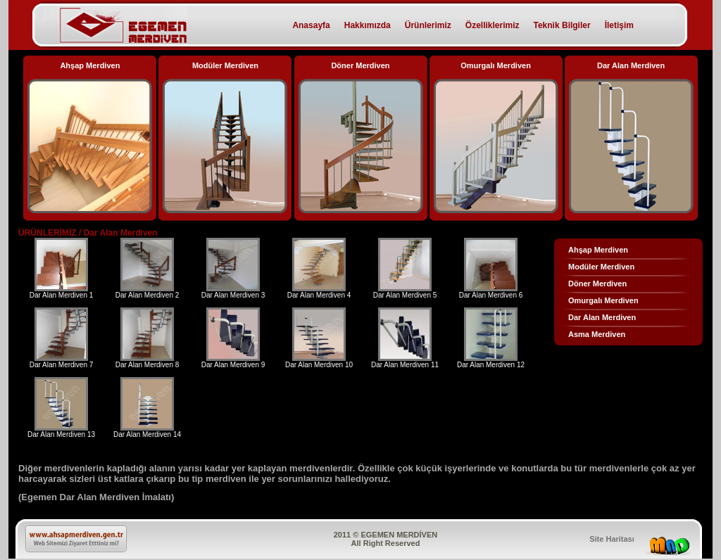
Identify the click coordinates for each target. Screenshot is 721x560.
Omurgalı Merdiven (603, 300)
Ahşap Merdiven (598, 250)
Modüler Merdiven (601, 266)
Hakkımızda (367, 25)
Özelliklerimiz (492, 25)
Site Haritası (611, 539)
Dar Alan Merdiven (602, 317)
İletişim (619, 25)
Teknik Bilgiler (562, 25)
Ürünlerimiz (428, 25)
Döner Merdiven (597, 283)
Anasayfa (311, 25)
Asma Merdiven (596, 334)
